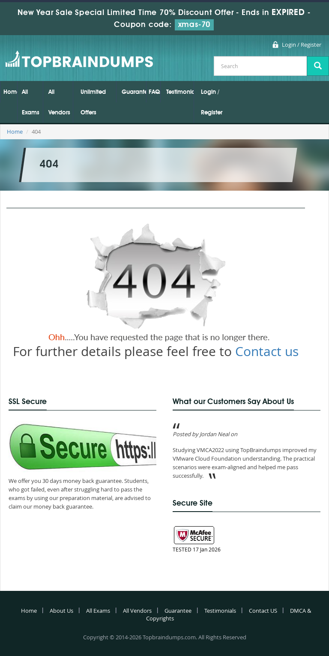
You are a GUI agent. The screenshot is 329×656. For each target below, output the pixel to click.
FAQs (154, 92)
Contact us (267, 351)
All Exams (30, 102)
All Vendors (59, 102)
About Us (61, 610)
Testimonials (180, 92)
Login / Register (301, 44)
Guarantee (134, 92)
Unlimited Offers (93, 102)
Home (10, 92)
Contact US (263, 610)
